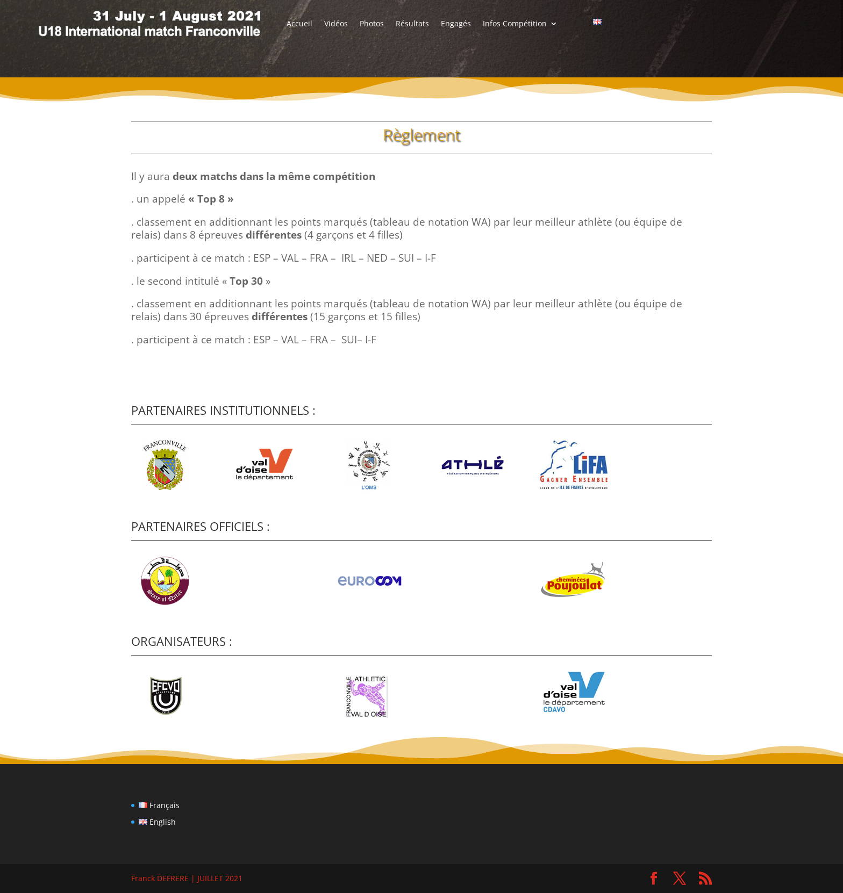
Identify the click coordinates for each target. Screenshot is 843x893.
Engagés (456, 24)
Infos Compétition (515, 24)
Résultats (412, 24)
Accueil (299, 24)
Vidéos (336, 24)
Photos (372, 24)
